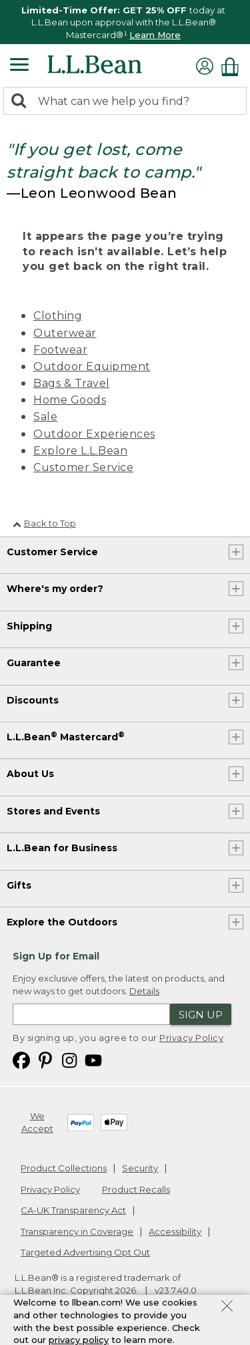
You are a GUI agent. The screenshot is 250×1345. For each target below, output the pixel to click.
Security (140, 1168)
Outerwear (65, 333)
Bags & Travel (71, 383)
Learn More (155, 34)
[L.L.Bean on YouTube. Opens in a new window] (93, 1059)
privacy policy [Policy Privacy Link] (79, 1339)
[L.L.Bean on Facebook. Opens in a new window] (21, 1059)
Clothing (57, 315)
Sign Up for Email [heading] (56, 956)
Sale (45, 416)
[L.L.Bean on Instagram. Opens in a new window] (69, 1059)
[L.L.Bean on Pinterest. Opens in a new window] (45, 1059)
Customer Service (83, 467)
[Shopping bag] (233, 66)
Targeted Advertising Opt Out (85, 1252)
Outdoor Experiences (94, 434)
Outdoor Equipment (92, 366)
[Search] (22, 102)
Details (144, 991)
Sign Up (201, 1014)
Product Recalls (136, 1189)
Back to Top (44, 523)
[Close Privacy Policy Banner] (227, 1308)
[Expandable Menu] (19, 66)
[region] (125, 22)
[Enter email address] (91, 1014)
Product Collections (64, 1168)
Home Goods (69, 400)
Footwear (60, 349)
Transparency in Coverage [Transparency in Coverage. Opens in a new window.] (77, 1231)
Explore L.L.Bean (80, 450)
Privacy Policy (191, 1037)
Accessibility (175, 1231)
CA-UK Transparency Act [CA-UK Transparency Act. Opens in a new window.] (73, 1210)
